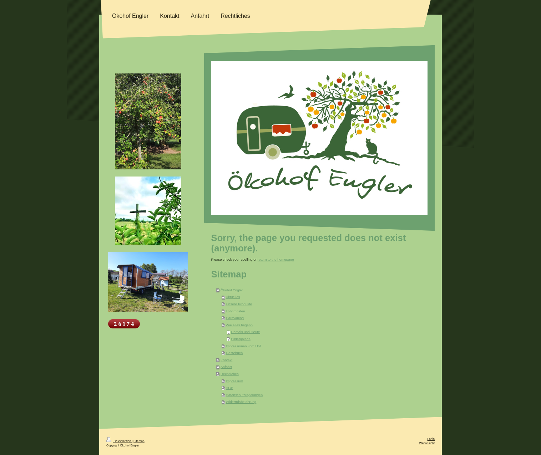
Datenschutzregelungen (244, 395)
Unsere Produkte (239, 304)
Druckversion (119, 441)
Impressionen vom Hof (243, 346)
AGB (229, 388)
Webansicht (427, 443)
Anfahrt (226, 367)
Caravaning (235, 318)
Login (431, 439)
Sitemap (139, 441)
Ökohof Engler (232, 290)
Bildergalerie (240, 339)
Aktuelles (233, 297)
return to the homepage (276, 259)
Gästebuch (234, 353)
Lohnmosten (235, 311)
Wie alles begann (239, 325)
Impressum (234, 381)
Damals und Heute (245, 332)
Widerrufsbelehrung (241, 402)
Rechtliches (230, 374)
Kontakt (226, 360)
